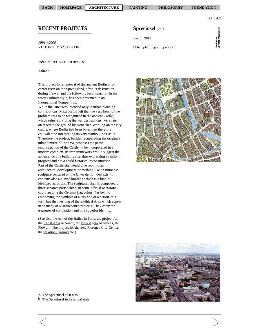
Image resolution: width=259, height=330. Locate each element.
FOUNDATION (204, 7)
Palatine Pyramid (56, 232)
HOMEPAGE (71, 7)
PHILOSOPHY (170, 7)
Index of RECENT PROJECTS (61, 62)
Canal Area (52, 223)
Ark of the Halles (70, 218)
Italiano (44, 71)
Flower (43, 227)
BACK (47, 7)
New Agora (89, 223)
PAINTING (138, 7)
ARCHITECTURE (104, 7)
